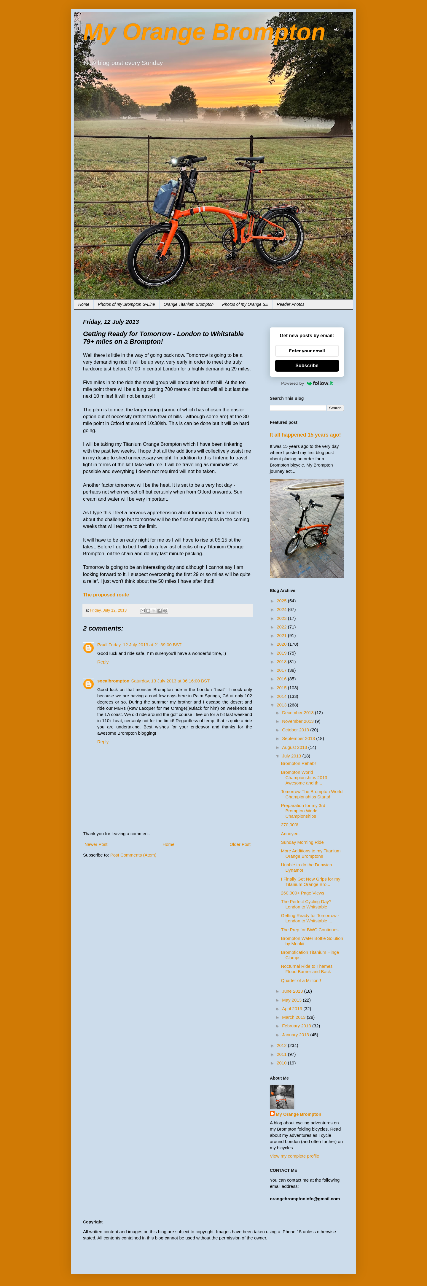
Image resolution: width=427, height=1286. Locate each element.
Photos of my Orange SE (245, 304)
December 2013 (298, 712)
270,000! (289, 824)
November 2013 (298, 721)
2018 (282, 661)
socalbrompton (113, 680)
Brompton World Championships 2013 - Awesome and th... (305, 777)
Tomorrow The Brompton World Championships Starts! (312, 794)
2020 (282, 644)
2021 (282, 635)
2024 (282, 609)
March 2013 (294, 1017)
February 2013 (297, 1025)
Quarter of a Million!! (301, 980)
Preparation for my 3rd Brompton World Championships (303, 811)
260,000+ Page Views (302, 892)
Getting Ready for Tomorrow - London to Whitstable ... (310, 918)
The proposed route (106, 594)
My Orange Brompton (204, 32)
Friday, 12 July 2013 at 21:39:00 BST (145, 644)
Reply (103, 661)
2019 (282, 652)
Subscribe (306, 365)
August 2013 (295, 747)
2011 (282, 1054)
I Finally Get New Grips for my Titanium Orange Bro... (310, 881)
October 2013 (296, 729)
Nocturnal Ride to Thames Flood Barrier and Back (307, 969)
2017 (282, 670)
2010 (282, 1062)
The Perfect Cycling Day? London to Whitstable (306, 904)
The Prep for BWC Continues (310, 929)
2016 (282, 678)
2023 (282, 618)
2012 (282, 1045)
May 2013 (292, 999)
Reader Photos (290, 304)
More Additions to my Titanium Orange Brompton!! (311, 853)
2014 (282, 696)
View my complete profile (294, 1155)
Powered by (307, 383)
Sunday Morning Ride (302, 842)
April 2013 (292, 1008)
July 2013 (292, 755)
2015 (282, 687)
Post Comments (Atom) (133, 854)
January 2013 (296, 1034)
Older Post (240, 844)
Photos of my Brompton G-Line (126, 304)
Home (83, 304)
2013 (282, 704)
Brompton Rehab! (298, 763)
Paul (102, 644)
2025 (282, 600)
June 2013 (293, 991)
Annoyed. (290, 833)
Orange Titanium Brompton (189, 304)
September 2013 (299, 738)
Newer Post (96, 844)
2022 (282, 626)
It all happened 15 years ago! (305, 435)
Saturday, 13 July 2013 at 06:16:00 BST (170, 680)
